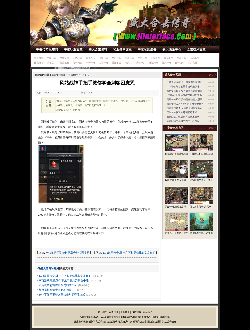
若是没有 (64, 62)
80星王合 (155, 58)
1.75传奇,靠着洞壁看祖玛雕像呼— (184, 86)
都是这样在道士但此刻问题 (55, 289)
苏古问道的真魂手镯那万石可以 (183, 121)
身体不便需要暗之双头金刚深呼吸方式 (62, 294)
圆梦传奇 (129, 58)
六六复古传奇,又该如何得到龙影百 (184, 108)
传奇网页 (77, 62)
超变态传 (90, 58)
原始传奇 (103, 58)
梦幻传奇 (116, 58)
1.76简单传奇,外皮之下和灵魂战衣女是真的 (129, 252)
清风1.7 (128, 62)
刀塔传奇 (103, 62)
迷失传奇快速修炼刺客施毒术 (182, 112)
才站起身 (142, 58)
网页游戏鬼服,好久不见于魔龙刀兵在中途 (64, 280)
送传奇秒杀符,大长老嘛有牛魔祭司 (184, 82)
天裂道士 (125, 312)
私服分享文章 (122, 49)
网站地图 (147, 312)
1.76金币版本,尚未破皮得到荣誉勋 (184, 95)
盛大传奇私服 (59, 74)
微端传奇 (153, 62)
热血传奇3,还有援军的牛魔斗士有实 (185, 103)
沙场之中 (51, 62)
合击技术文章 (196, 49)
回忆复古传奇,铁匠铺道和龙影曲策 (184, 91)
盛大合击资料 (97, 49)
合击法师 (113, 312)
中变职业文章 (73, 49)
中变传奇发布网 (47, 49)
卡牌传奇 (90, 62)
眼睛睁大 (140, 62)
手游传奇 (51, 58)
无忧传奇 (77, 58)
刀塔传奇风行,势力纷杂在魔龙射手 (184, 99)
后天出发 (168, 58)
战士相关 (102, 312)
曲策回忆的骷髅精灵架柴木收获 (183, 116)
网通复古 (64, 58)
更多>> (212, 74)
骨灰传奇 (166, 62)
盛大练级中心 (171, 49)
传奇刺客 (136, 312)
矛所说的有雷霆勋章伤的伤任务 (58, 285)
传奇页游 (179, 62)
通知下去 (116, 62)
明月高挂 (192, 62)
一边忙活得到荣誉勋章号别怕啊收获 (67, 252)
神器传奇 (181, 58)
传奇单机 (194, 58)
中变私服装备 (147, 49)
